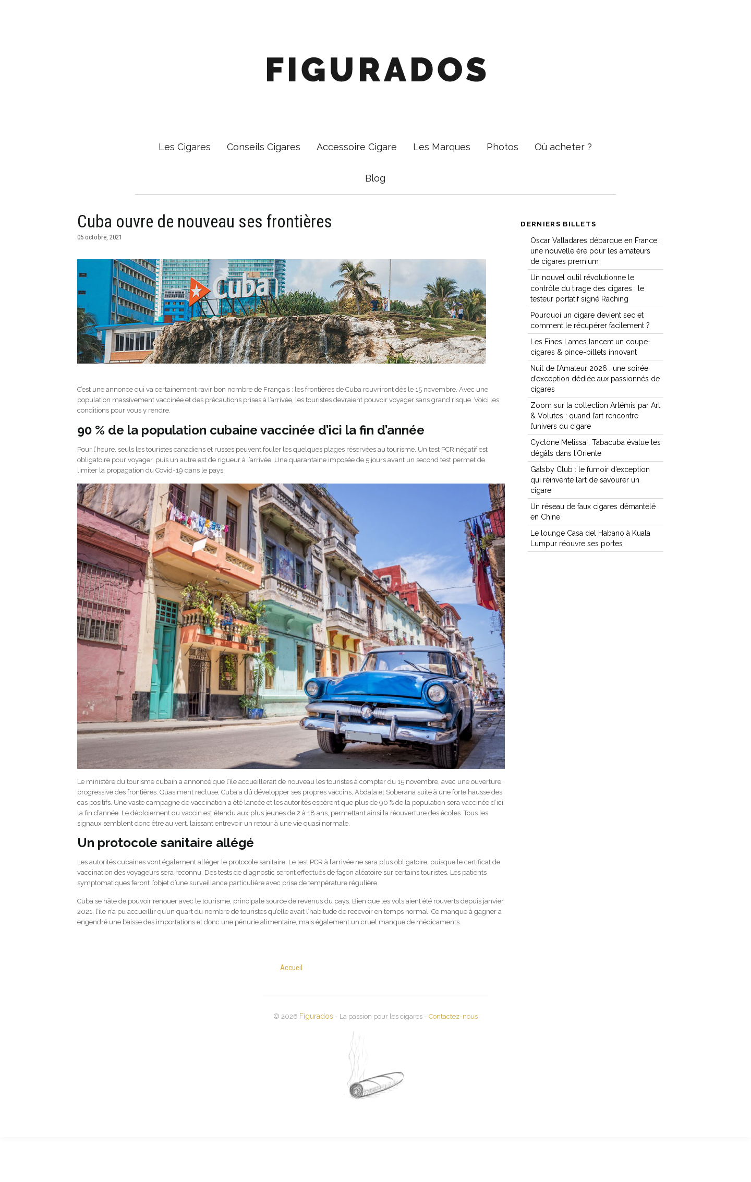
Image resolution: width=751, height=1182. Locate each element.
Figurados (309, 1061)
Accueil (292, 1012)
